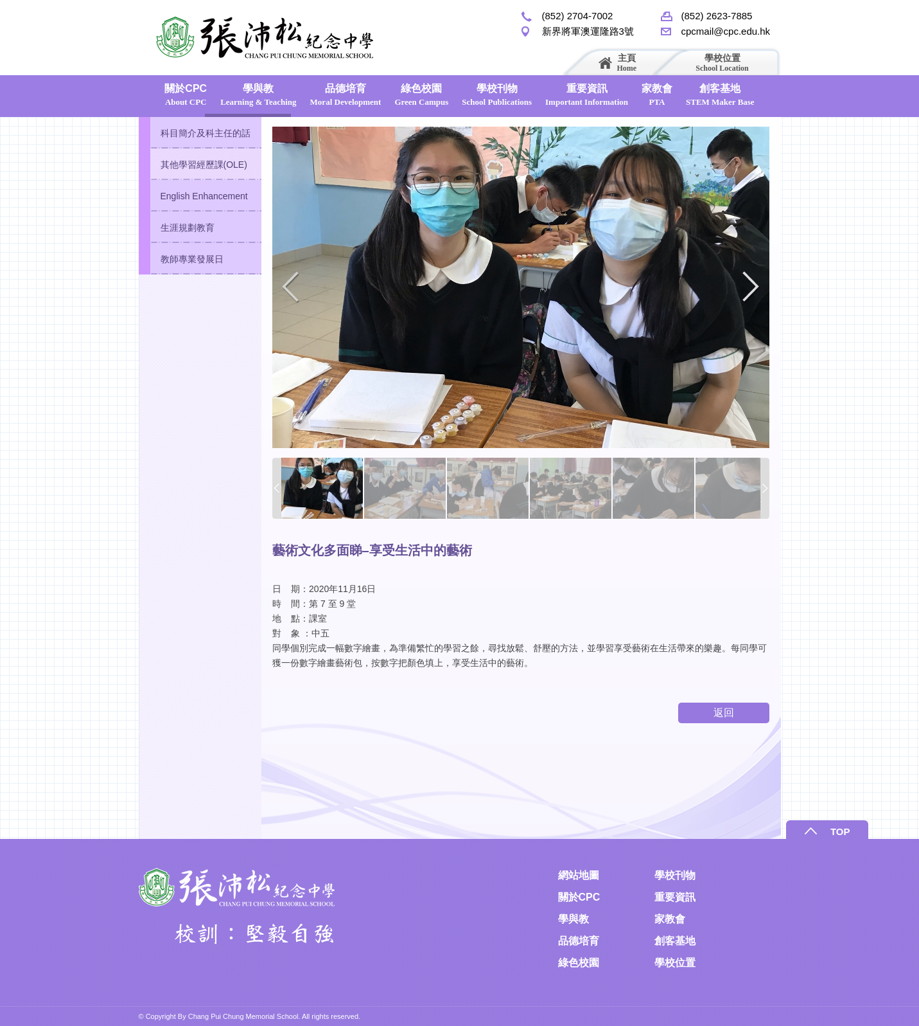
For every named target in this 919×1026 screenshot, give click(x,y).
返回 (723, 712)
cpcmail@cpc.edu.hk (726, 31)
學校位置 (722, 63)
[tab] (200, 132)
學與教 (258, 95)
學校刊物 (497, 95)
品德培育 (345, 95)
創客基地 (720, 95)
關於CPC (185, 95)
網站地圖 (578, 875)
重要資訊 (586, 95)
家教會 (657, 95)
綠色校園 (421, 95)
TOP (865, 831)
